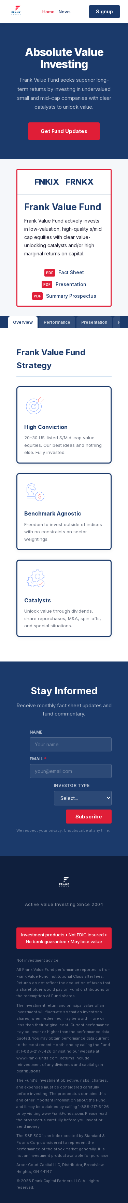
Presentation (64, 284)
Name (36, 732)
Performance (57, 322)
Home (48, 11)
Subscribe (88, 816)
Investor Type (71, 785)
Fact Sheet (64, 273)
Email (38, 758)
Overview (23, 322)
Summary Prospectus (64, 296)
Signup (104, 11)
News (65, 11)
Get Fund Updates (64, 131)
